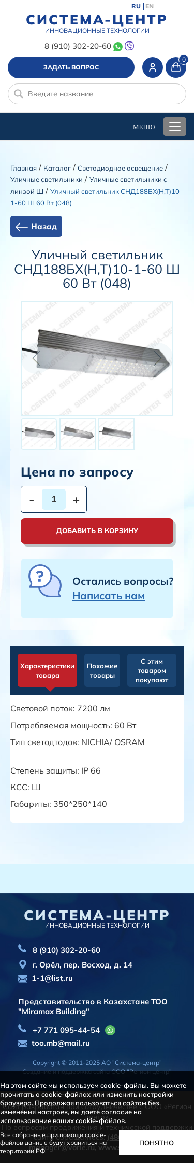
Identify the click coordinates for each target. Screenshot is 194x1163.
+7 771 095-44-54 (66, 1030)
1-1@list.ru (52, 978)
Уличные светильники (46, 179)
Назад (44, 226)
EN (149, 6)
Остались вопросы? (122, 588)
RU (136, 6)
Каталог (57, 168)
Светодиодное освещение (120, 168)
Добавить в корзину (97, 530)
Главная (23, 168)
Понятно (156, 1143)
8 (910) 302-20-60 (77, 46)
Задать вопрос (71, 67)
